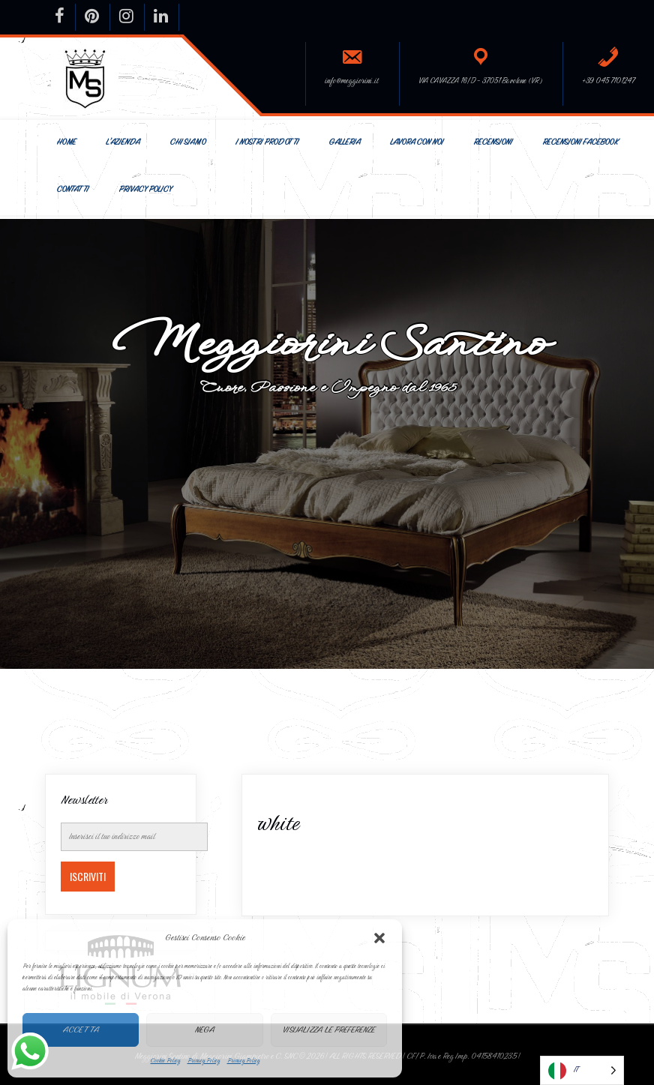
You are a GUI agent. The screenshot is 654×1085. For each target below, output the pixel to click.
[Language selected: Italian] (582, 1070)
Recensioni (492, 142)
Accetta (81, 1029)
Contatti (72, 189)
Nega (204, 1029)
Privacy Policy (204, 1060)
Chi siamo (188, 142)
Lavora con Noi (416, 142)
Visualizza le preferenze (329, 1029)
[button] (379, 938)
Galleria (344, 142)
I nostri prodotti (267, 142)
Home (66, 142)
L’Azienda (123, 142)
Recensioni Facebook (580, 142)
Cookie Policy (165, 1060)
